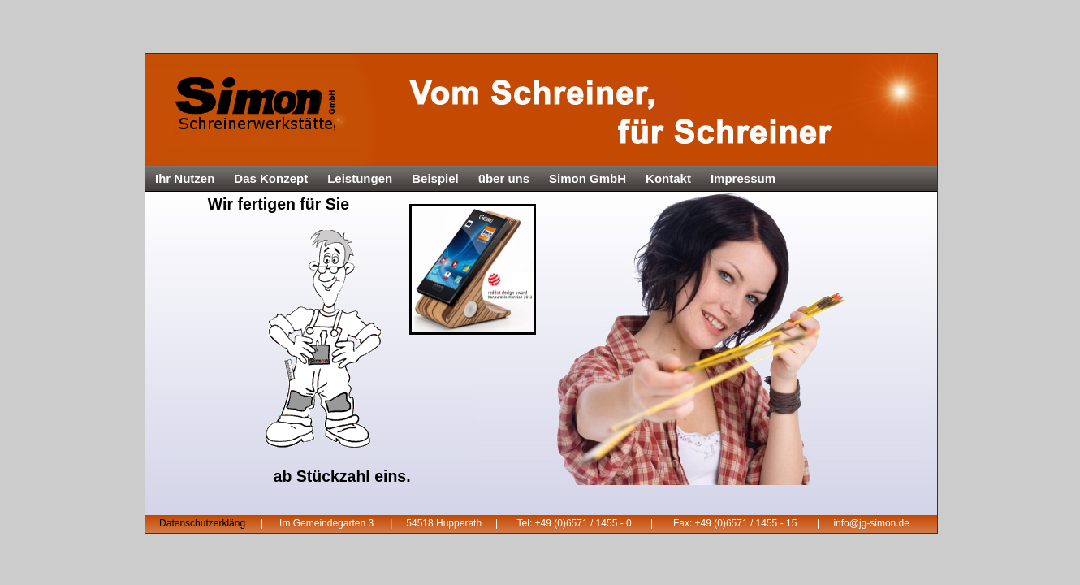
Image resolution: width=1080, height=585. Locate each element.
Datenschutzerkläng (202, 523)
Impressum (743, 178)
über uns (503, 178)
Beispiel (435, 178)
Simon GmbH (587, 178)
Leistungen (359, 178)
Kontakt (668, 178)
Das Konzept (271, 178)
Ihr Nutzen (184, 178)
